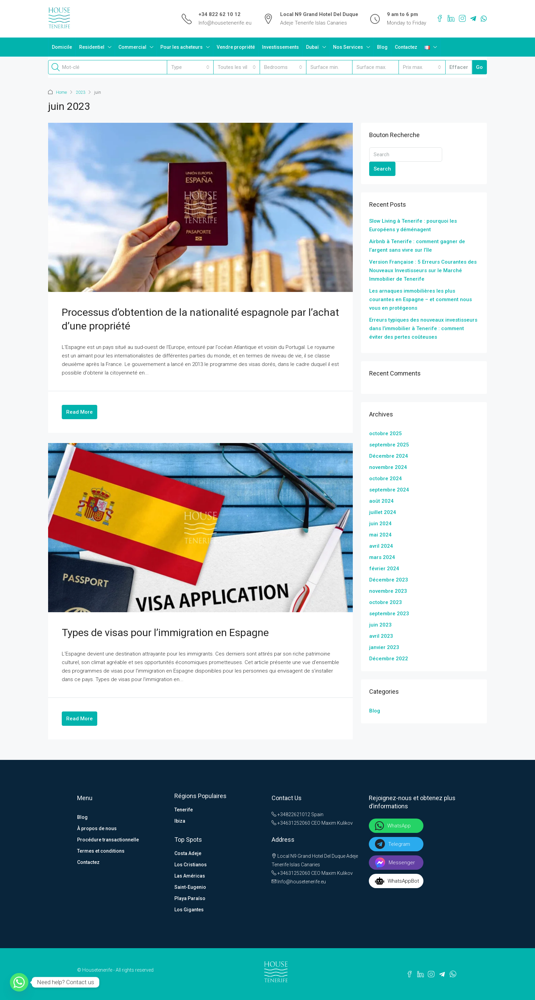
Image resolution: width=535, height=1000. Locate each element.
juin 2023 (380, 624)
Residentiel (91, 47)
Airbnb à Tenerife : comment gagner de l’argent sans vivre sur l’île (417, 245)
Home (61, 92)
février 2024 (384, 568)
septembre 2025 (389, 444)
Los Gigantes (189, 909)
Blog (382, 47)
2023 (80, 92)
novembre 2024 (388, 467)
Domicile (62, 47)
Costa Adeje (187, 853)
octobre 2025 (385, 433)
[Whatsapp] (19, 982)
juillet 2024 (382, 512)
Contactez (406, 47)
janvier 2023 (384, 647)
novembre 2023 (388, 591)
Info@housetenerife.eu (225, 23)
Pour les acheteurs (181, 47)
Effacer (458, 67)
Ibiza (179, 820)
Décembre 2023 (388, 579)
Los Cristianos (190, 864)
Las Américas (189, 875)
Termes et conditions (101, 850)
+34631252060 (291, 822)
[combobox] (190, 67)
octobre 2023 (385, 602)
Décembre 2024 (388, 456)
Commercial (132, 47)
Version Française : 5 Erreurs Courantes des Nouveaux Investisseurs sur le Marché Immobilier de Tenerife (423, 270)
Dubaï (312, 47)
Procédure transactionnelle (108, 839)
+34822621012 (291, 814)
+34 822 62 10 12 (220, 14)
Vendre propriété (236, 47)
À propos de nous (97, 828)
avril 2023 (381, 636)
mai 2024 (380, 534)
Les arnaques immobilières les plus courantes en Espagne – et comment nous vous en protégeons (420, 299)
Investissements (280, 47)
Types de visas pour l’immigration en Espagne (165, 632)
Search (382, 168)
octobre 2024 (385, 478)
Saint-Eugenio (190, 886)
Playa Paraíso (189, 898)
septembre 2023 (389, 613)
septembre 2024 (389, 489)
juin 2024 (380, 523)
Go (479, 67)
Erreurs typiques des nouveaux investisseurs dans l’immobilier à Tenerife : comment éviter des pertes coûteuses (423, 328)
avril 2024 (381, 546)
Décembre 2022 (388, 658)
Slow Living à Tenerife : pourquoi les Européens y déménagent (413, 225)
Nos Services (348, 47)
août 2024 (381, 501)
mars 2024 (382, 557)
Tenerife (183, 809)
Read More (79, 412)
